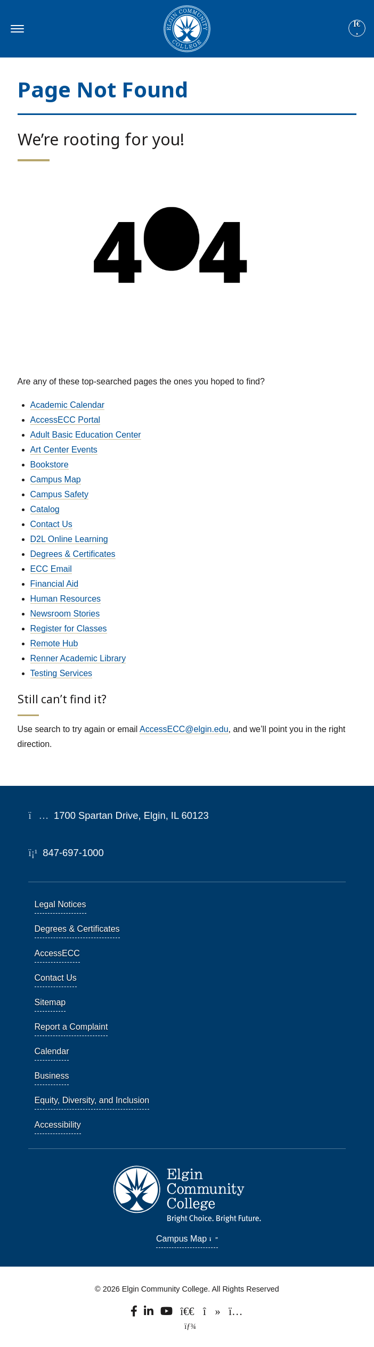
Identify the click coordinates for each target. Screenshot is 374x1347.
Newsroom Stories (65, 613)
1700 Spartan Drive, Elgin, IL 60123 (119, 815)
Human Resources (65, 598)
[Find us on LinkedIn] (149, 1313)
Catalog (45, 509)
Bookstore (49, 464)
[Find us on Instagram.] (235, 1313)
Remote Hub (54, 643)
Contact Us (51, 524)
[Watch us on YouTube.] (167, 1313)
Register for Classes (68, 628)
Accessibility (58, 1124)
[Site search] (356, 28)
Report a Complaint (71, 1026)
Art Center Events (63, 449)
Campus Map (55, 479)
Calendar (52, 1051)
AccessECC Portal (65, 419)
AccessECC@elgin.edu (184, 729)
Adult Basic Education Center (85, 434)
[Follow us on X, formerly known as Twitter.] (188, 1313)
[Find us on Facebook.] (134, 1313)
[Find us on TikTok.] (212, 1313)
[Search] (356, 28)
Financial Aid (54, 583)
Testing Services (61, 673)
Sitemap (50, 1002)
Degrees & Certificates (73, 553)
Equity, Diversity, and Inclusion (92, 1100)
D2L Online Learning (69, 539)
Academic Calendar (67, 404)
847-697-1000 (66, 852)
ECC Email (51, 568)
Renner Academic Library (78, 658)
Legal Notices (60, 904)
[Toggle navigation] (16, 28)
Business (52, 1075)
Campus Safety (59, 494)
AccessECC (57, 953)
